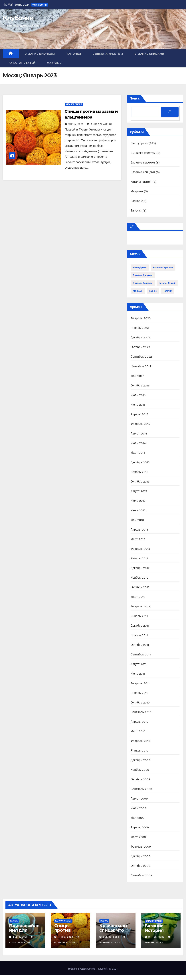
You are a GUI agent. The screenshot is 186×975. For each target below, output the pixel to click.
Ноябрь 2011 (139, 635)
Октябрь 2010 (140, 702)
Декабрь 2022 (140, 337)
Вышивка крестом (108, 53)
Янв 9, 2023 (75, 124)
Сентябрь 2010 (141, 712)
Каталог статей (22, 63)
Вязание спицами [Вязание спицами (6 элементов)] (142, 283)
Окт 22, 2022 (156, 937)
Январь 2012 (139, 616)
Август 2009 (139, 798)
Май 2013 (137, 520)
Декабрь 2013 (140, 462)
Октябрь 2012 (140, 587)
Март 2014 (138, 452)
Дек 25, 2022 (111, 937)
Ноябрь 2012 (139, 577)
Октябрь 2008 (140, 866)
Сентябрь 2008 (141, 875)
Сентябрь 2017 (141, 366)
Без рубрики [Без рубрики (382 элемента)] (140, 267)
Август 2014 (139, 433)
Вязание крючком (40, 53)
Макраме (54, 63)
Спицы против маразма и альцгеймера (69, 932)
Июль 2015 (138, 395)
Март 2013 (138, 539)
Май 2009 (138, 817)
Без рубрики (139, 143)
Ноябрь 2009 (140, 769)
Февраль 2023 (141, 318)
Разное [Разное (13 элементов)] (153, 291)
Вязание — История (157, 928)
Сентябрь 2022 (141, 356)
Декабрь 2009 (140, 760)
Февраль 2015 (140, 424)
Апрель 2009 (140, 827)
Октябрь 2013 (140, 481)
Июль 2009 (138, 808)
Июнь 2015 (138, 404)
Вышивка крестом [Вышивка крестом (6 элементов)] (163, 267)
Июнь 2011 (138, 673)
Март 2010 (138, 731)
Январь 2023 (140, 328)
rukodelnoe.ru (99, 124)
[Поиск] (170, 112)
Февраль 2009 (141, 846)
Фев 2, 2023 (20, 937)
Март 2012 (138, 597)
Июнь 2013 (138, 510)
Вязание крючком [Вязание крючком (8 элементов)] (142, 275)
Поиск (135, 98)
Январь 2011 (139, 693)
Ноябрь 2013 (139, 472)
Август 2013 (139, 491)
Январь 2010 (139, 750)
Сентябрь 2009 (141, 789)
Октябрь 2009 (140, 779)
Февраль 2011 (140, 683)
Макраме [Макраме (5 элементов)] (137, 291)
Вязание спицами (149, 53)
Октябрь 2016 (140, 385)
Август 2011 (139, 664)
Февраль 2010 (140, 741)
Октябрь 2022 (140, 347)
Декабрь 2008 (140, 856)
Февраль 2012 (140, 606)
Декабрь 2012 (140, 568)
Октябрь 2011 (140, 645)
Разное (135, 201)
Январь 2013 (139, 558)
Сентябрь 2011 (141, 654)
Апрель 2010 (139, 721)
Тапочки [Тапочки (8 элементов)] (167, 291)
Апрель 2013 (139, 529)
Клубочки (18, 18)
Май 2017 (137, 376)
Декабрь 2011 (140, 625)
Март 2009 (138, 837)
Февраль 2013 (140, 548)
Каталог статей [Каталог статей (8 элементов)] (167, 283)
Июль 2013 (138, 500)
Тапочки (73, 53)
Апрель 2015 (139, 414)
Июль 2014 (138, 443)
